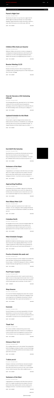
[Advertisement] (20, 36)
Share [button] (7, 25)
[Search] (44, 2)
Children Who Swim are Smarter (17, 47)
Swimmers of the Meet (14, 166)
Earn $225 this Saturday (14, 149)
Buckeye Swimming (11, 2)
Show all (46, 9)
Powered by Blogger (27, 395)
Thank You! (10, 324)
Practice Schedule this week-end (17, 254)
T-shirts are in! (11, 359)
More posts (32, 392)
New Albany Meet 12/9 (14, 201)
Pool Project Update (13, 272)
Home (7, 4)
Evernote (9, 307)
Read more (32, 25)
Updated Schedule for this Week (17, 116)
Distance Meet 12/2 (13, 342)
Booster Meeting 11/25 (14, 64)
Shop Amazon (10, 289)
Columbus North (11, 219)
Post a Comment (12, 25)
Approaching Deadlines (14, 184)
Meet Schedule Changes (14, 237)
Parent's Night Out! (13, 13)
